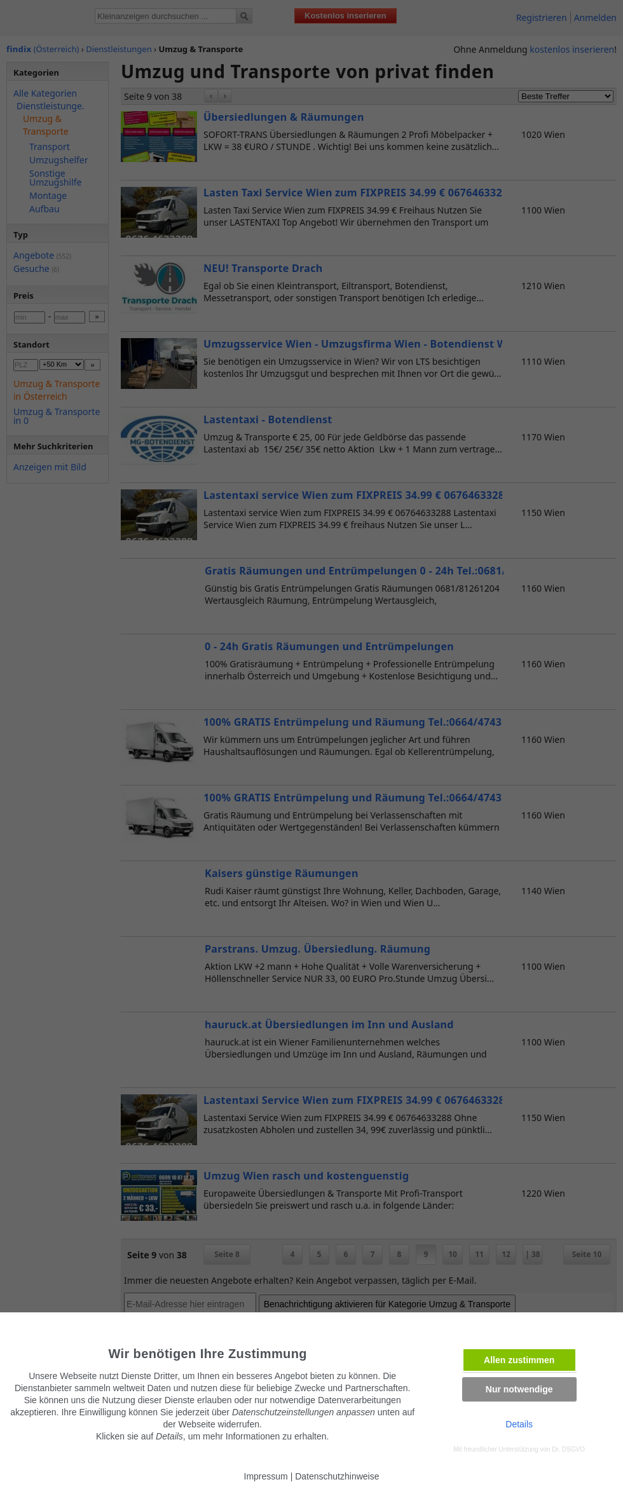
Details (519, 1424)
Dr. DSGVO (568, 1449)
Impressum (266, 1476)
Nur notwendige (519, 1389)
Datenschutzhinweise (337, 1476)
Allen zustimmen (519, 1360)
